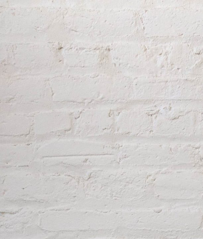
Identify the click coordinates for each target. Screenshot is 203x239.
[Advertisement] (101, 46)
